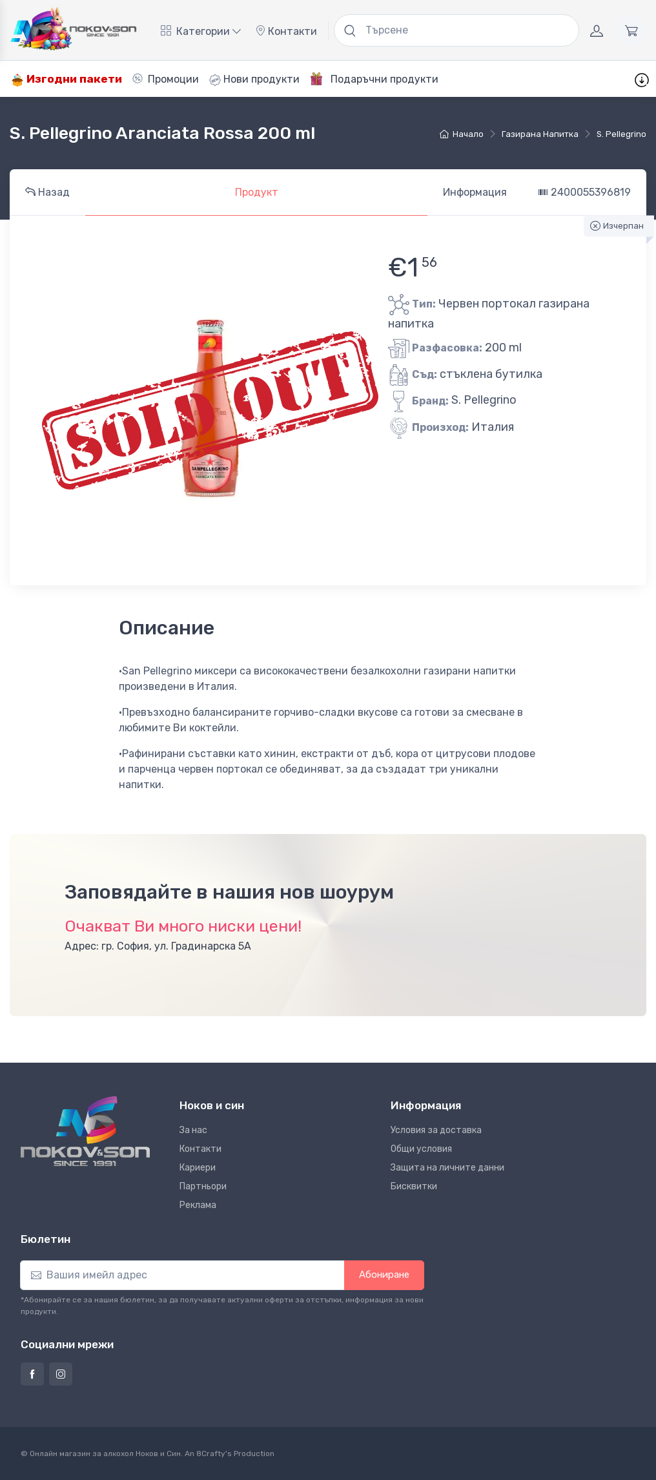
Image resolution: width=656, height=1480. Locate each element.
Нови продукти (254, 79)
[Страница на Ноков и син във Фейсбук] (32, 1374)
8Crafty (210, 1453)
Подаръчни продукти (374, 78)
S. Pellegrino (621, 134)
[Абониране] (182, 1275)
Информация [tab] (475, 192)
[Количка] (631, 30)
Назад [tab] (47, 192)
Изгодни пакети (66, 79)
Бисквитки (414, 1186)
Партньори (203, 1186)
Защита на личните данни (447, 1167)
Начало (462, 134)
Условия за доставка (436, 1130)
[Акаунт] (596, 30)
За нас (193, 1130)
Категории (201, 31)
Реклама (197, 1205)
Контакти (286, 31)
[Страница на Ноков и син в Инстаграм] (60, 1374)
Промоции (165, 79)
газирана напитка (540, 134)
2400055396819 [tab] (584, 192)
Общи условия (421, 1148)
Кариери (197, 1167)
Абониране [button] (384, 1274)
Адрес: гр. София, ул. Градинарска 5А (158, 946)
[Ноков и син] (85, 1131)
